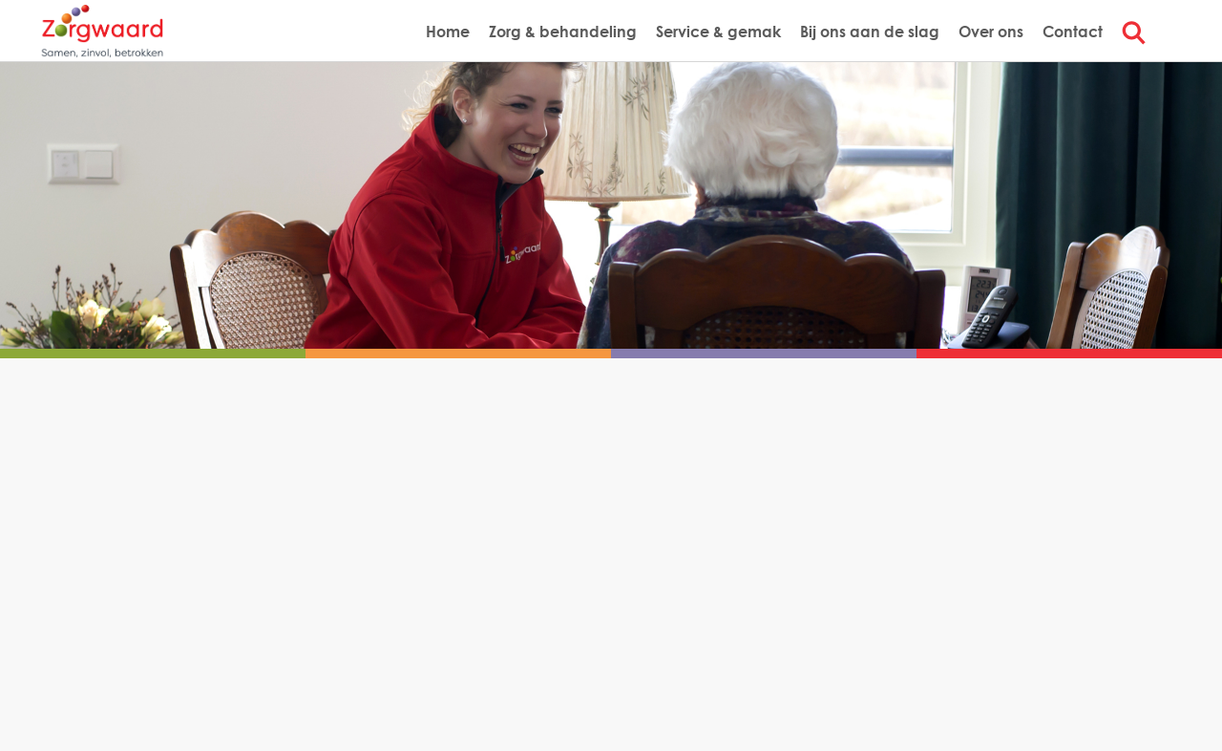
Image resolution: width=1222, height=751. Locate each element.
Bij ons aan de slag (869, 31)
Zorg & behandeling (563, 31)
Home (448, 31)
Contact (1073, 31)
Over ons (991, 31)
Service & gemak (718, 31)
